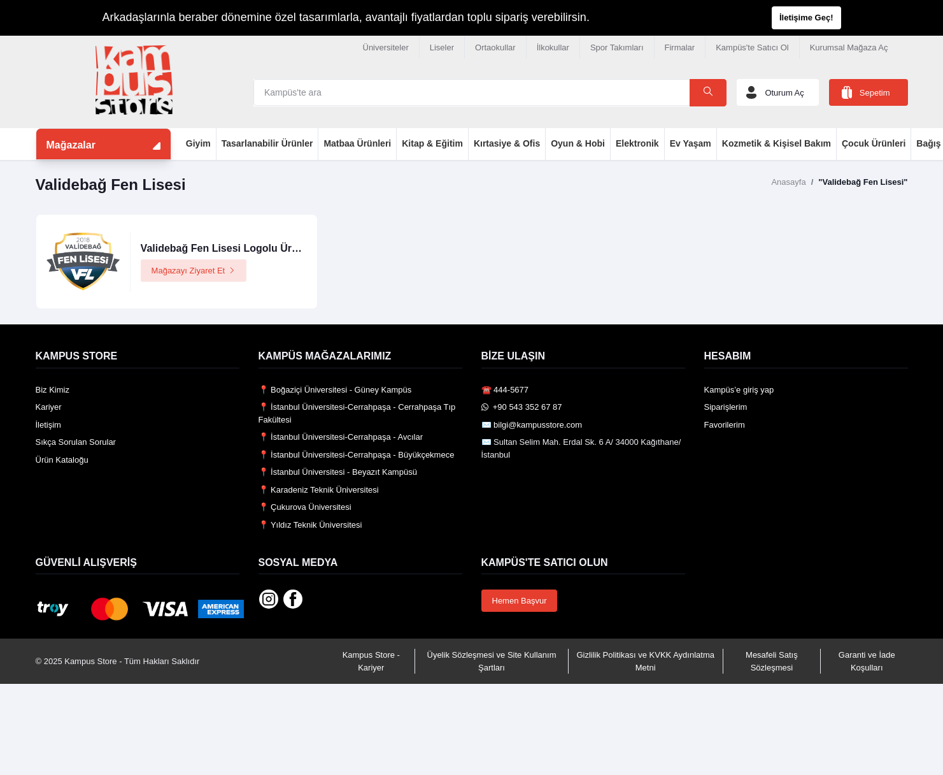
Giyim (198, 143)
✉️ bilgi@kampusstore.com (532, 425)
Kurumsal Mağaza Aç (849, 47)
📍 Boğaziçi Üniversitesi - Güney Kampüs (335, 390)
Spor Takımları (617, 47)
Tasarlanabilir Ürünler (267, 143)
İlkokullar (553, 47)
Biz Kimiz (52, 390)
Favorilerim (724, 425)
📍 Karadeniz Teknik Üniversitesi (319, 490)
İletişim (48, 425)
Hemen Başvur (519, 600)
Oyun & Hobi (578, 143)
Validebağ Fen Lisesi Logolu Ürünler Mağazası (253, 248)
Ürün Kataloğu (62, 460)
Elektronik (637, 143)
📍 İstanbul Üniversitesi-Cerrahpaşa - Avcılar (341, 437)
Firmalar (680, 47)
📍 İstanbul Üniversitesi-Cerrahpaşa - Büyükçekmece (357, 455)
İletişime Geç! (806, 17)
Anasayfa (788, 182)
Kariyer (49, 407)
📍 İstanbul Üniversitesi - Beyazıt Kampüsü (338, 472)
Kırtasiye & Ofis (507, 143)
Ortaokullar (495, 47)
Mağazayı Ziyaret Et (194, 270)
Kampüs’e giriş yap (739, 390)
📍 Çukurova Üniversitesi (305, 507)
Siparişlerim (726, 407)
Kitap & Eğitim (432, 143)
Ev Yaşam (690, 143)
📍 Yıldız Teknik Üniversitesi (310, 525)
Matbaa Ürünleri (357, 143)
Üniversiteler (386, 47)
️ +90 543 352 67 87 (521, 407)
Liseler (442, 47)
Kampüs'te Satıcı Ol (752, 47)
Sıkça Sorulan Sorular (76, 442)
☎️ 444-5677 (505, 390)
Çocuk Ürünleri (873, 143)
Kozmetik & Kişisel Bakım (776, 143)
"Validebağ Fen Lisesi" (862, 182)
